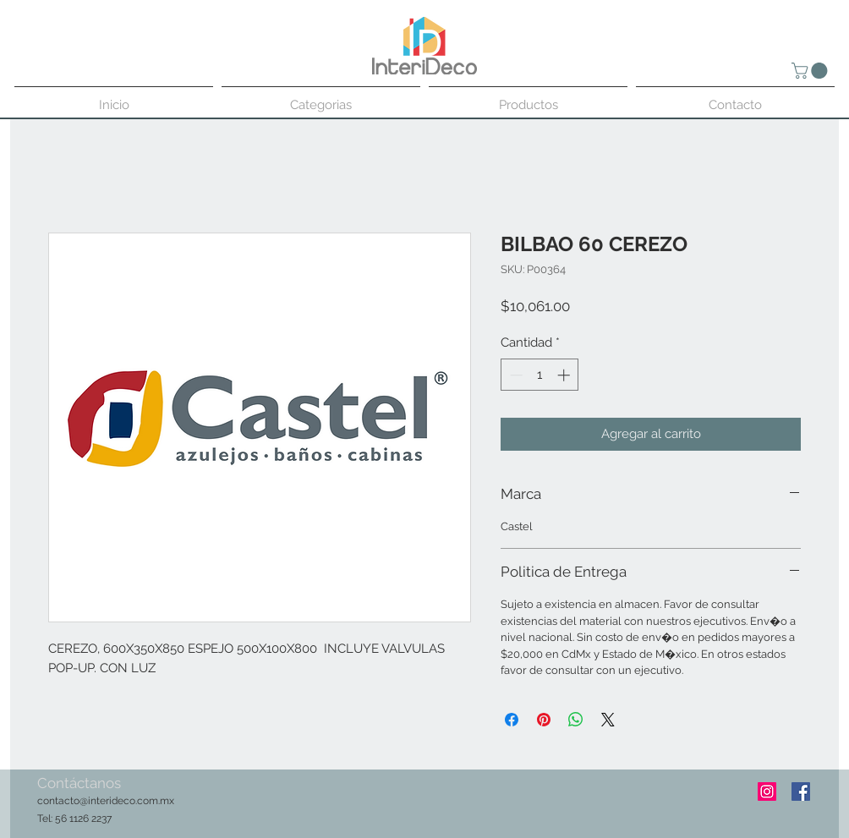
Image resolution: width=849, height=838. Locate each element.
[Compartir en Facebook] (511, 719)
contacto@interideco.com (97, 801)
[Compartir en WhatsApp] (576, 719)
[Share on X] (608, 719)
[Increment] (565, 375)
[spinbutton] (540, 375)
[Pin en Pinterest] (544, 719)
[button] (811, 71)
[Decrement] (514, 375)
